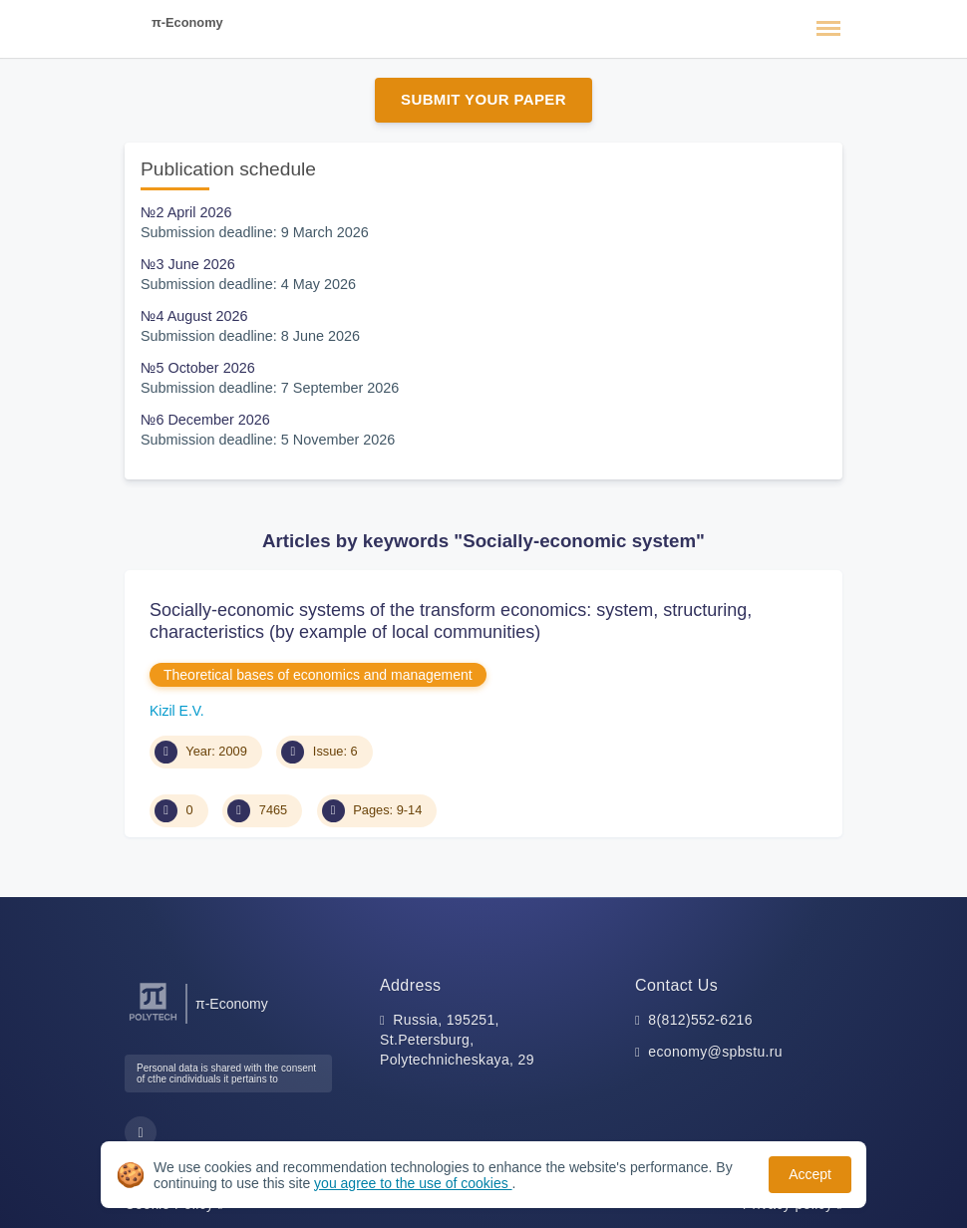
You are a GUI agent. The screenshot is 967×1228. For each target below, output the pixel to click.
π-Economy (187, 22)
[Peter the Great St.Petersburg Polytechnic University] (153, 1021)
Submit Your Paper (483, 99)
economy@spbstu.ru (715, 1052)
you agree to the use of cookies (412, 1183)
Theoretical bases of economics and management (318, 675)
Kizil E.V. (177, 711)
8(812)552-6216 (700, 1020)
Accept (810, 1174)
